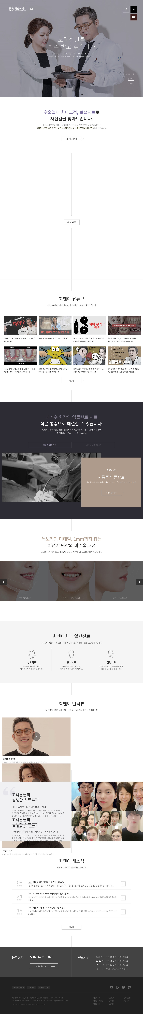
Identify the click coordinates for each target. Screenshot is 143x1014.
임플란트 (111, 998)
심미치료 (111, 1001)
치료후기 (131, 83)
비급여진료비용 (43, 987)
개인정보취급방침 (18, 987)
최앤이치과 (96, 998)
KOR (31, 8)
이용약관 (31, 987)
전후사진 (131, 79)
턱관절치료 (96, 1004)
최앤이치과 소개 (128, 74)
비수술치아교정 (98, 1001)
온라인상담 (127, 998)
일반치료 (111, 1004)
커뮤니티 (126, 1001)
